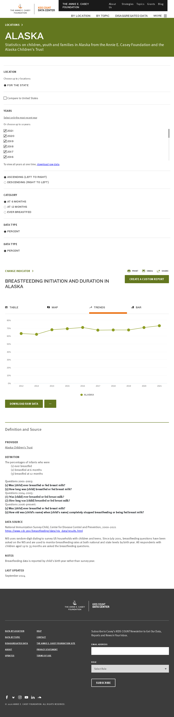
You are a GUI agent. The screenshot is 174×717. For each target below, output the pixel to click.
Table (14, 307)
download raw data (48, 164)
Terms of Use (44, 655)
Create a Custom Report (147, 279)
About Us (112, 5)
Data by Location (14, 631)
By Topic (102, 16)
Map (55, 307)
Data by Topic (12, 637)
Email (147, 271)
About (8, 649)
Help (39, 631)
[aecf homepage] (20, 9)
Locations (12, 25)
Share (163, 271)
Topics (140, 4)
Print (132, 271)
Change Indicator (17, 271)
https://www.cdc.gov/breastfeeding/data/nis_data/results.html (44, 531)
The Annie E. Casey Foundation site (56, 643)
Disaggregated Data (131, 16)
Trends (99, 307)
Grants (151, 4)
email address (99, 644)
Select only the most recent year (20, 117)
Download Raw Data (24, 404)
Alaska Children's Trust (19, 447)
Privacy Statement (47, 649)
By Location (80, 16)
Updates (9, 655)
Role (94, 662)
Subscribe (103, 683)
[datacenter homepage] (46, 9)
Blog (161, 4)
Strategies (128, 4)
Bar (138, 307)
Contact (41, 637)
